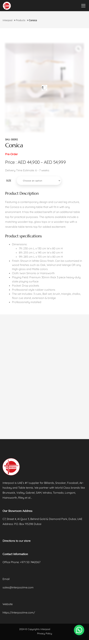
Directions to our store (16, 540)
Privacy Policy (44, 633)
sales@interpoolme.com (18, 587)
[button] (79, 630)
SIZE (8, 180)
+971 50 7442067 (30, 562)
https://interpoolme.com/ (19, 612)
